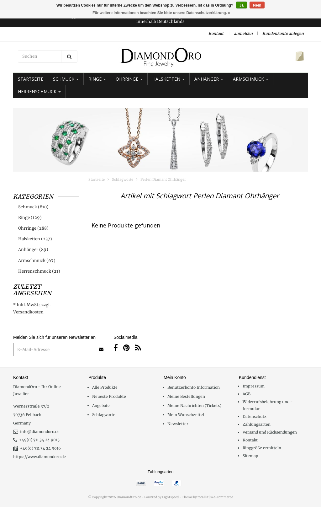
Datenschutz (254, 416)
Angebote (101, 405)
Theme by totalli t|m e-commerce (207, 497)
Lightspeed (170, 497)
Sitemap (250, 455)
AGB (246, 394)
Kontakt (216, 33)
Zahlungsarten (257, 424)
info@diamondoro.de (36, 431)
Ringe (97, 79)
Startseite (30, 79)
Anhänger (208, 79)
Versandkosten (28, 312)
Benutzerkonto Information (193, 387)
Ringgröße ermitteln (262, 448)
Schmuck (66, 79)
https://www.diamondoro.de (39, 456)
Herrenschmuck (39, 91)
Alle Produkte (105, 387)
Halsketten (168, 79)
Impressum (254, 386)
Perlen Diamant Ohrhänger (163, 179)
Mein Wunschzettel (185, 414)
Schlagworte (122, 179)
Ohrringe (129, 79)
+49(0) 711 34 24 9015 (36, 439)
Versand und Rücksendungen (270, 432)
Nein (257, 5)
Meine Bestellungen (186, 396)
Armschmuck (250, 79)
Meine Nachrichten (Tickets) (194, 405)
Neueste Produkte (109, 396)
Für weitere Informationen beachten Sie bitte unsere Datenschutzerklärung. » (161, 13)
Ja (241, 5)
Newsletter (177, 423)
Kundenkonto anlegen (283, 33)
